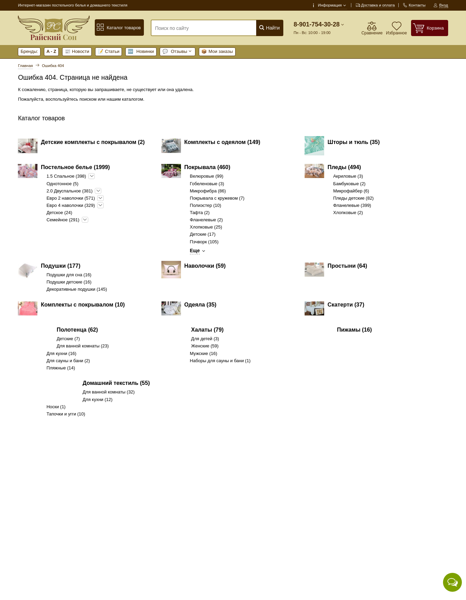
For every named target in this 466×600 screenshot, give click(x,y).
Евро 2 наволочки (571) (70, 198)
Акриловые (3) (348, 176)
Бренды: (29, 51)
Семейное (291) (62, 219)
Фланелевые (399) (352, 205)
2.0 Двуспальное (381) (69, 190)
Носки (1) (56, 406)
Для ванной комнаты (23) (83, 345)
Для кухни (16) (61, 353)
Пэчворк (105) (204, 241)
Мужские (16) (203, 353)
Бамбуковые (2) (349, 183)
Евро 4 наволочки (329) (70, 205)
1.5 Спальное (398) (66, 176)
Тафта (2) (200, 212)
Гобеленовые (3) (207, 183)
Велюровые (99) (206, 176)
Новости (77, 51)
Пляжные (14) (60, 367)
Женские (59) (205, 345)
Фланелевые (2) (206, 219)
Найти (269, 27)
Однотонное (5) (62, 183)
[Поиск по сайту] (205, 28)
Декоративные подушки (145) (76, 289)
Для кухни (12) (98, 399)
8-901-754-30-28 (317, 24)
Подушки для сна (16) (68, 274)
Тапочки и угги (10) (65, 413)
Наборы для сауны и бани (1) (220, 360)
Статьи (109, 51)
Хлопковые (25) (206, 227)
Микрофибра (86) (208, 190)
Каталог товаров (118, 27)
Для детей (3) (205, 338)
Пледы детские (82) (353, 198)
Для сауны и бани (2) (68, 360)
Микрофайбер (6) (351, 190)
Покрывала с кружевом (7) (217, 198)
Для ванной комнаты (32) (109, 392)
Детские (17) (203, 234)
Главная (25, 66)
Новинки (141, 51)
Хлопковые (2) (348, 212)
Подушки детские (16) (68, 282)
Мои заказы (217, 51)
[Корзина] (429, 28)
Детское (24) (59, 212)
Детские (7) (68, 338)
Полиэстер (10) (205, 205)
